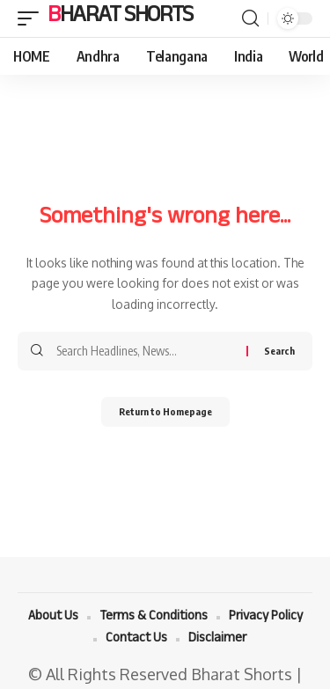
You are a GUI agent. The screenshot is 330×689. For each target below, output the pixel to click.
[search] (250, 18)
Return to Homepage (165, 411)
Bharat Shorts (120, 18)
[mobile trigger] (33, 18)
